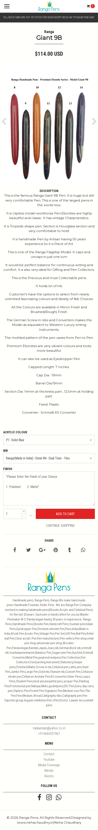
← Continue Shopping (52, 520)
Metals (49, 771)
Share (49, 540)
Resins (49, 776)
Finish (7, 469)
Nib (5, 451)
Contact (49, 754)
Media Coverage (49, 765)
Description (49, 191)
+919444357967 (49, 734)
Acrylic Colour (15, 432)
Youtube (49, 760)
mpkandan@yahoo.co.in (49, 728)
